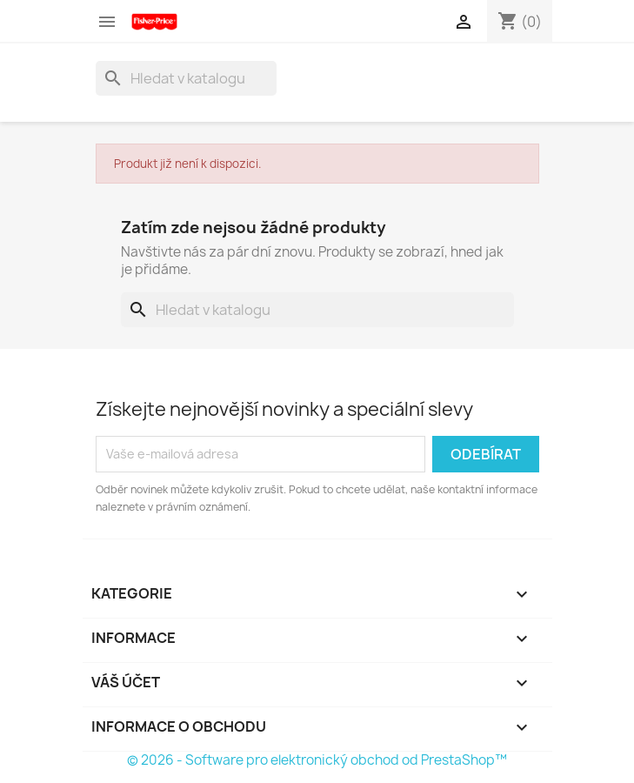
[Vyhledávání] (186, 78)
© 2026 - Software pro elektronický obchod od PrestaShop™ (317, 760)
